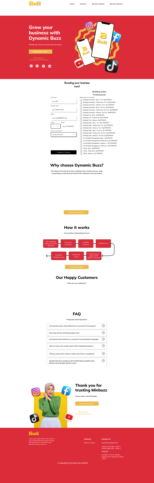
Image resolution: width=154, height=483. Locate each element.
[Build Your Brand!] (77, 267)
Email (52, 114)
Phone (62, 122)
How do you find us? (56, 131)
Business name (54, 105)
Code (52, 122)
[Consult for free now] (76, 212)
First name (53, 97)
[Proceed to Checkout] (64, 152)
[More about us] (39, 58)
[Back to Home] (83, 412)
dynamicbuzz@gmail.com (110, 443)
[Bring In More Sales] (40, 52)
